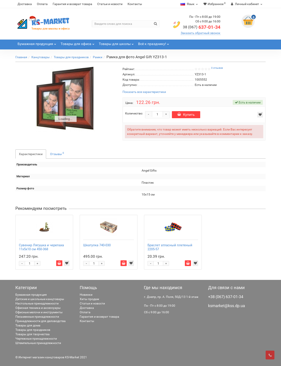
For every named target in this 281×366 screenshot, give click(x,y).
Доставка (25, 4)
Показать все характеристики (144, 92)
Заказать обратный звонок (200, 33)
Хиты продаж (89, 299)
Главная (21, 57)
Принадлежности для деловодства (40, 321)
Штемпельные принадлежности (38, 343)
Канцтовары (40, 57)
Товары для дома (27, 325)
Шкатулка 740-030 (97, 245)
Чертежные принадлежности (36, 338)
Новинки (86, 294)
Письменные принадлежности (37, 316)
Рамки (97, 57)
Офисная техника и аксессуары (38, 308)
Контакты (135, 4)
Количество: (134, 113)
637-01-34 (201, 27)
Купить (186, 114)
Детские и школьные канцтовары (39, 299)
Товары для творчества (32, 334)
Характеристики (31, 154)
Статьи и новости (109, 4)
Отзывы (57, 154)
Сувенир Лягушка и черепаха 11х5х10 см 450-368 (41, 247)
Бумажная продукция (31, 294)
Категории (26, 287)
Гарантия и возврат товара (72, 4)
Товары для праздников (71, 57)
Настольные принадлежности (37, 303)
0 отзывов (217, 68)
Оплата (42, 4)
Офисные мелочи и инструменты (39, 312)
